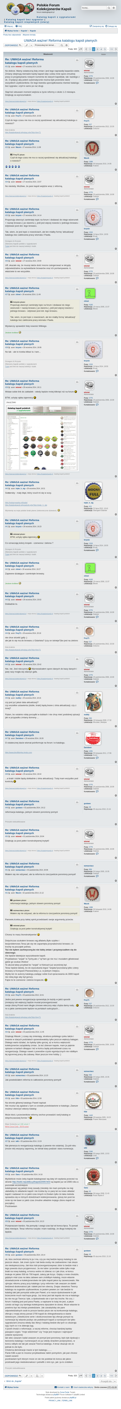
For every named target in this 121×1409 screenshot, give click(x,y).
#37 (6, 294)
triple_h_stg (88, 503)
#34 (6, 182)
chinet (86, 301)
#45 (6, 664)
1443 (91, 1115)
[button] (80, 49)
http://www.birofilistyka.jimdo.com (18, 752)
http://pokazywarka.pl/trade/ (16, 503)
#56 (6, 1098)
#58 (6, 1174)
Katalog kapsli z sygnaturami (56, 17)
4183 (91, 305)
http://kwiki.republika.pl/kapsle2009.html (31, 1182)
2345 (91, 1151)
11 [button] (111, 49)
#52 (6, 893)
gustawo (87, 803)
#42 (6, 569)
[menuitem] (18, 26)
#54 (6, 1032)
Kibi (85, 1112)
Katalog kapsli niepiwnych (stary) (26, 22)
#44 (6, 633)
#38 (6, 347)
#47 (6, 738)
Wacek (86, 158)
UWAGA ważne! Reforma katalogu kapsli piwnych (60, 40)
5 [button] (105, 49)
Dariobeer (88, 747)
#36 (6, 261)
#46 (6, 698)
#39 (6, 387)
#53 (6, 995)
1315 (91, 232)
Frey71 (86, 121)
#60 (6, 1255)
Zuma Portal (64, 1392)
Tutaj (7, 246)
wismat (87, 70)
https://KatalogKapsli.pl (45, 101)
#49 (6, 808)
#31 (6, 66)
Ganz (86, 1188)
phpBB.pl (72, 1398)
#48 (6, 774)
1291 (91, 751)
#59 (6, 1221)
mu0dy (86, 715)
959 (90, 869)
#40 (6, 488)
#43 (6, 600)
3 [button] (97, 49)
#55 (6, 1075)
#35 (6, 215)
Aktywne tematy (29, 35)
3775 (91, 76)
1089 (91, 162)
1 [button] (90, 49)
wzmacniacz (89, 866)
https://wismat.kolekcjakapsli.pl (15, 101)
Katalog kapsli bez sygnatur (25, 19)
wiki (85, 1148)
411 (90, 506)
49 (90, 807)
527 (90, 124)
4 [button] (101, 49)
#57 (6, 1141)
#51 (6, 870)
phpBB (55, 1395)
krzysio (87, 229)
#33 (6, 147)
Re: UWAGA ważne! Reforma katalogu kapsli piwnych (24, 61)
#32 (6, 116)
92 (90, 1191)
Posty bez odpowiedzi (12, 35)
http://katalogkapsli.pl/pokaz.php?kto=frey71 (23, 132)
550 (90, 718)
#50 (6, 836)
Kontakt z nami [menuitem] (61, 1387)
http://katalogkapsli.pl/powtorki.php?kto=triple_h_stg (26, 505)
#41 (6, 526)
